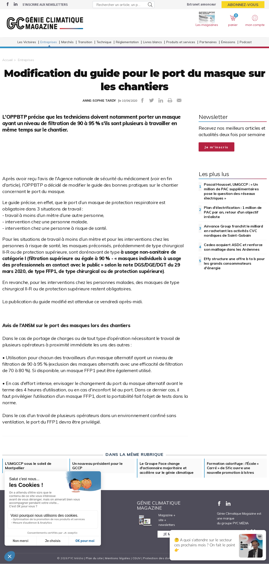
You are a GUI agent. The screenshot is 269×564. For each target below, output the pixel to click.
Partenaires (208, 43)
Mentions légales (117, 558)
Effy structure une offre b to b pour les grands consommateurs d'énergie (234, 263)
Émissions (228, 43)
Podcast (246, 43)
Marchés (67, 43)
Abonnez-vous (242, 4)
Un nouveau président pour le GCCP (97, 466)
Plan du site (94, 558)
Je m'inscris (216, 147)
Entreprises (48, 43)
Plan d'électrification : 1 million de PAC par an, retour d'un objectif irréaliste (233, 212)
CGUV (137, 558)
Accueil (7, 60)
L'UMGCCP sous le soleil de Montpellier (28, 466)
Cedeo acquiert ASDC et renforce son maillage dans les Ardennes (233, 247)
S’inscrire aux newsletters (45, 4)
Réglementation (127, 43)
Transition (85, 43)
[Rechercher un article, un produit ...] (123, 4)
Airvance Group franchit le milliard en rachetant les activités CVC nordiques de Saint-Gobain (233, 231)
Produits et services (180, 43)
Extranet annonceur (201, 4)
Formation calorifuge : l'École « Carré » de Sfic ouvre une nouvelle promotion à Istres (233, 468)
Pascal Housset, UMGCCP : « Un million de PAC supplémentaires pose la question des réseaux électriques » (231, 191)
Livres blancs (152, 43)
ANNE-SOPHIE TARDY (99, 100)
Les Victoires (26, 43)
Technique (104, 43)
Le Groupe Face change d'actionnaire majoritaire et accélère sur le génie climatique (167, 468)
